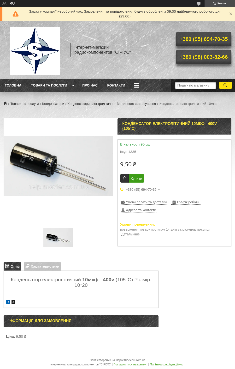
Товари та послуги (49, 85)
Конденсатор (26, 279)
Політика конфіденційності (167, 364)
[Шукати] (225, 85)
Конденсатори (53, 104)
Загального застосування (136, 104)
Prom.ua (140, 360)
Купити (136, 178)
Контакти (116, 85)
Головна (13, 85)
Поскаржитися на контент (130, 364)
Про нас (90, 85)
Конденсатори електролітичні (90, 104)
